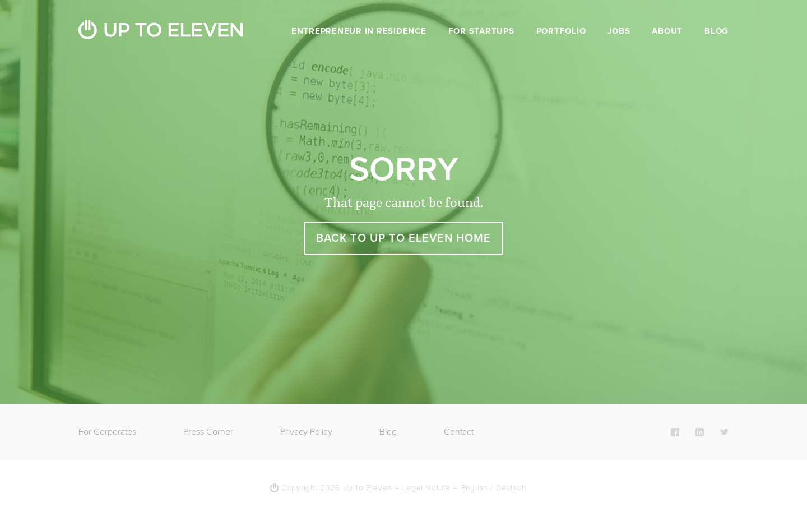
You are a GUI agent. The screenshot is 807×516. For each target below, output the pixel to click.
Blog (716, 31)
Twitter (724, 432)
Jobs (618, 31)
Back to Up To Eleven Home (403, 238)
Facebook (675, 432)
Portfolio (561, 31)
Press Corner (208, 431)
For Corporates (107, 431)
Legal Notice (426, 487)
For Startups (481, 31)
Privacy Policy (306, 431)
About (667, 31)
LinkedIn (699, 432)
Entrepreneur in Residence (358, 31)
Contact (459, 431)
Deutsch (511, 487)
